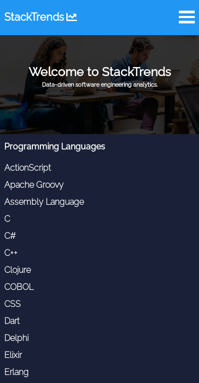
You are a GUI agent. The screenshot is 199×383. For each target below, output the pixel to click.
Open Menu (187, 17)
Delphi (16, 338)
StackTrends (40, 17)
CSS (12, 304)
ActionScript (27, 168)
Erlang (16, 372)
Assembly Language (44, 202)
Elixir (13, 355)
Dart (12, 321)
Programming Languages (54, 146)
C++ (11, 253)
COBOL (18, 287)
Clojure (17, 270)
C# (10, 236)
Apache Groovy (34, 185)
